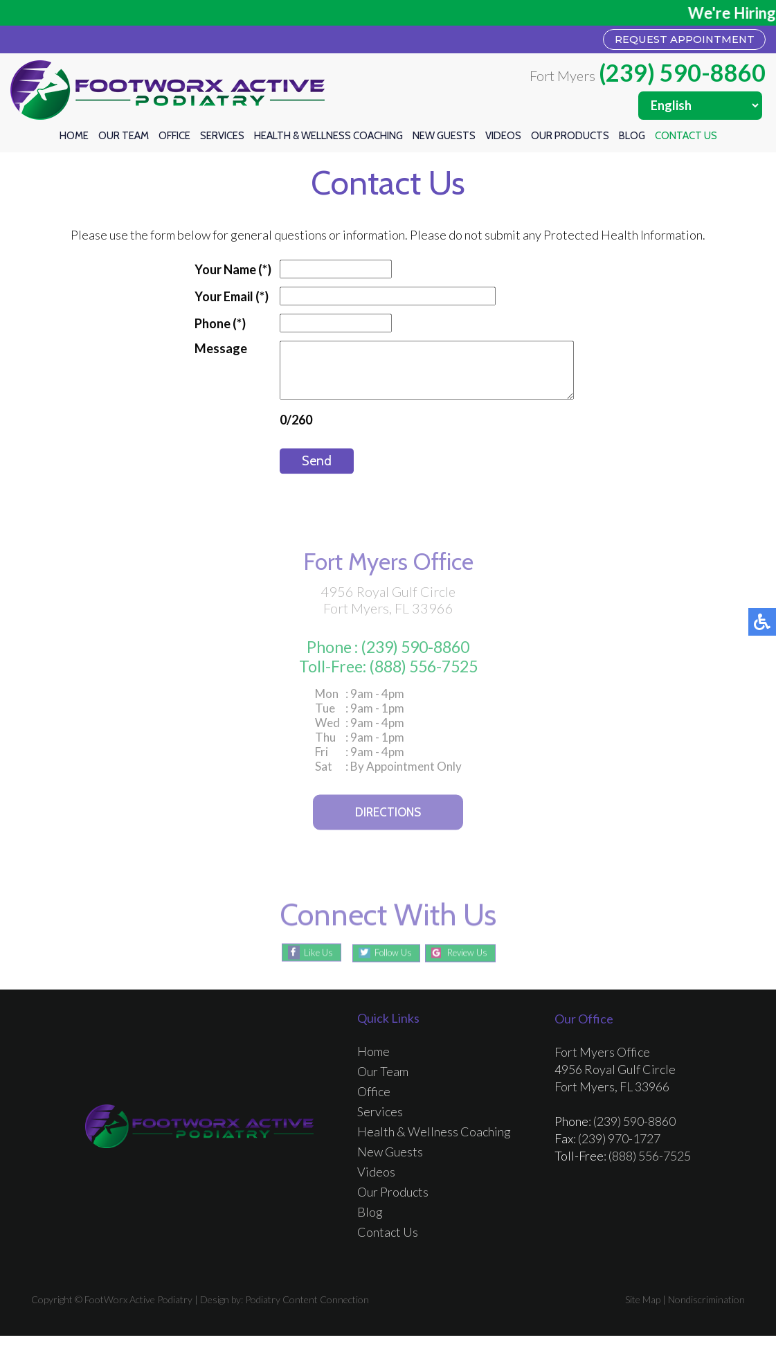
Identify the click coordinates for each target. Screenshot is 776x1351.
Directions (388, 829)
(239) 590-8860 (682, 75)
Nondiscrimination (706, 1315)
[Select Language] (700, 108)
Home (74, 138)
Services (222, 138)
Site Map (642, 1315)
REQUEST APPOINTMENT (668, 40)
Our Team (123, 138)
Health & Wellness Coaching (328, 138)
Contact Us (686, 138)
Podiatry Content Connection (307, 1315)
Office (174, 138)
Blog (632, 138)
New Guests (444, 138)
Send (299, 475)
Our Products (570, 138)
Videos (503, 138)
